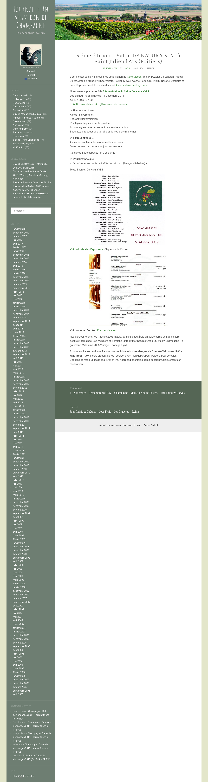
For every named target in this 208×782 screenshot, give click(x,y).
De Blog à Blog (20, 99)
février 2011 (19, 454)
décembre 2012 (21, 380)
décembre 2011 (21, 417)
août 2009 (18, 517)
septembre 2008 (21, 557)
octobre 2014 (20, 317)
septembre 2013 (21, 354)
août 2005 (18, 694)
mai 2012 (18, 398)
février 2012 (19, 410)
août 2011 (18, 432)
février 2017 (19, 247)
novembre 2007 (21, 594)
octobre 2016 (20, 262)
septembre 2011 (21, 428)
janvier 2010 (19, 498)
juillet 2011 (18, 436)
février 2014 (19, 336)
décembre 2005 (21, 679)
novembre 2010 (21, 465)
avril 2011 (18, 447)
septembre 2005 (21, 690)
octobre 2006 (20, 642)
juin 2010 (17, 484)
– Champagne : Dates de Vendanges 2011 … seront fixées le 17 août (31, 715)
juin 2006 (17, 657)
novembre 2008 (21, 550)
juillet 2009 (18, 520)
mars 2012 (18, 406)
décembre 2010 (21, 461)
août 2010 (18, 476)
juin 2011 (17, 439)
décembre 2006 (21, 635)
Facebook (32, 78)
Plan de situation (106, 330)
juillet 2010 (18, 480)
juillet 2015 (18, 291)
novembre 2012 (21, 384)
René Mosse (134, 76)
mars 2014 (18, 332)
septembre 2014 (21, 321)
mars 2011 (18, 450)
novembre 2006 (21, 639)
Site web (30, 71)
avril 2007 (18, 620)
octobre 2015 (20, 284)
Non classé (18, 125)
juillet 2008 (18, 565)
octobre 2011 (20, 424)
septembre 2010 (21, 472)
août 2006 (18, 650)
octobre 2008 (20, 554)
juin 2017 (17, 240)
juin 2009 (17, 524)
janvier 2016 (19, 273)
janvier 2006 (19, 676)
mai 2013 (18, 365)
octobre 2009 (20, 509)
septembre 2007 (21, 602)
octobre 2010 (20, 469)
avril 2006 (18, 664)
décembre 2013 (21, 343)
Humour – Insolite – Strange (27, 117)
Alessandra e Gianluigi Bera (131, 85)
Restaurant (19, 136)
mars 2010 (18, 495)
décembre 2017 (21, 232)
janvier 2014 (19, 339)
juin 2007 (17, 613)
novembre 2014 (21, 314)
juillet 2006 (18, 653)
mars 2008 (18, 580)
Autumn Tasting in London (26, 190)
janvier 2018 (19, 229)
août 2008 (18, 561)
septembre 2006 (21, 646)
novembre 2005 (21, 683)
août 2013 (18, 358)
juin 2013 (17, 362)
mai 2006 (18, 661)
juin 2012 (17, 395)
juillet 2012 (18, 391)
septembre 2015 (21, 288)
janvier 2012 (19, 413)
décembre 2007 (21, 591)
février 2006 (19, 672)
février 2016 (19, 269)
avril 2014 (18, 328)
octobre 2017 (20, 236)
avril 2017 (18, 243)
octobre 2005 (20, 687)
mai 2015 (18, 299)
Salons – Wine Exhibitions (26, 140)
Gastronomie (19, 106)
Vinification (18, 147)
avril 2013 (18, 369)
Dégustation (19, 103)
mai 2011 (18, 443)
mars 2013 (18, 373)
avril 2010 (18, 491)
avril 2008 (18, 576)
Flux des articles (23, 776)
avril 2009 (18, 531)
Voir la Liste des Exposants (86, 249)
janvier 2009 (19, 543)
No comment (19, 121)
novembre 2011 (21, 421)
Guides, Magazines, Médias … (28, 114)
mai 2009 (18, 528)
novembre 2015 (21, 280)
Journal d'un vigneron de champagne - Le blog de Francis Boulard (128, 425)
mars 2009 (18, 535)
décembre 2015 (21, 277)
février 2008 (19, 583)
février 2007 (19, 628)
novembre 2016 (21, 258)
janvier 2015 (19, 306)
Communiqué (20, 95)
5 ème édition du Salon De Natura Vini (126, 91)
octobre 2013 (20, 351)
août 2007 (18, 605)
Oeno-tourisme (21, 128)
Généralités (19, 110)
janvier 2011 (19, 458)
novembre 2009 (21, 506)
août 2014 (18, 325)
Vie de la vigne (20, 143)
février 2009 (19, 539)
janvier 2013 (19, 376)
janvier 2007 (19, 631)
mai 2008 (18, 572)
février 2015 (19, 303)
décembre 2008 (21, 546)
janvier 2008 (19, 587)
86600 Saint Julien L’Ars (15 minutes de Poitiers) (100, 104)
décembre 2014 (21, 310)
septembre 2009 (21, 513)
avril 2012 (18, 402)
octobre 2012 (20, 387)
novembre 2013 (21, 347)
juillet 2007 (18, 609)
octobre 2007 (20, 598)
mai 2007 (18, 617)
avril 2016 (18, 266)
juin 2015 (17, 295)
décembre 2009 (21, 502)
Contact (31, 75)
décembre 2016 (21, 254)
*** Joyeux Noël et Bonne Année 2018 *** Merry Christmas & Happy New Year (31, 175)
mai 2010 (18, 487)
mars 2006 (18, 668)
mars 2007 (18, 624)
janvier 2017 (19, 251)
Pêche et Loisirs (21, 132)
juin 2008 (17, 569)
